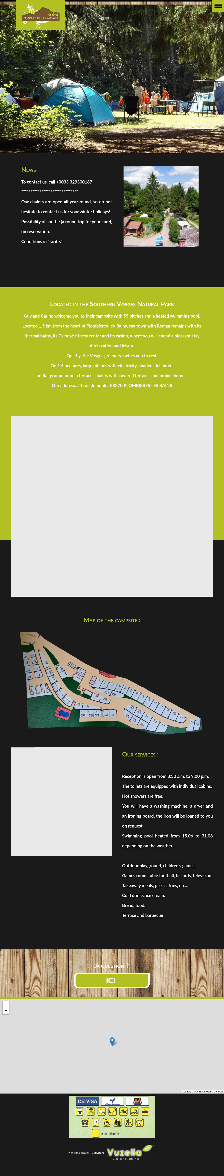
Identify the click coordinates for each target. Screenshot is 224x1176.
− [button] (6, 1032)
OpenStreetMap (202, 1112)
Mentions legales (78, 1152)
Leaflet (186, 1112)
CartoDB (218, 1112)
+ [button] (6, 1025)
